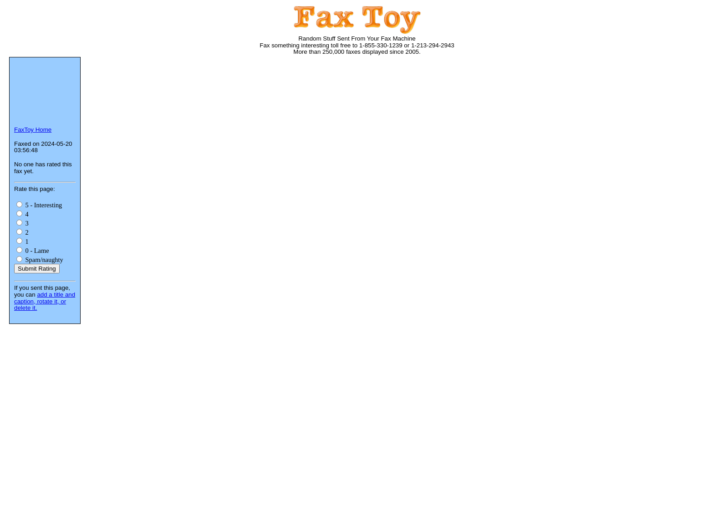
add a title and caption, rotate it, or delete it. (44, 301)
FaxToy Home (32, 129)
